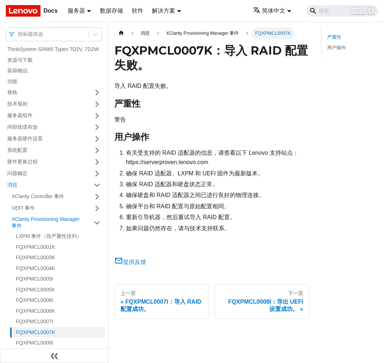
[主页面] (121, 33)
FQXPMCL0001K (35, 247)
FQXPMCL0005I (34, 279)
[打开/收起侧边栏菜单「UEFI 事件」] (97, 208)
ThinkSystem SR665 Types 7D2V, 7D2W (53, 49)
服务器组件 (20, 115)
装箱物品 (17, 70)
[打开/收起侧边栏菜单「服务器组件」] (97, 115)
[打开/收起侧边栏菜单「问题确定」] (97, 173)
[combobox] (18, 34)
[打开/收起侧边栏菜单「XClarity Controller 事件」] (97, 196)
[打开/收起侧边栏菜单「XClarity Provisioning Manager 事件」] (97, 222)
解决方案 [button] (163, 11)
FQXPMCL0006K (35, 311)
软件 (137, 11)
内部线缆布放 (22, 127)
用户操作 (336, 47)
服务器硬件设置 (25, 138)
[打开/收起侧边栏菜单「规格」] (97, 92)
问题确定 (17, 173)
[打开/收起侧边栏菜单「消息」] (97, 185)
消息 (12, 185)
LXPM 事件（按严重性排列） (49, 236)
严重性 (334, 37)
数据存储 (111, 11)
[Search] (342, 11)
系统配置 (17, 150)
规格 (12, 92)
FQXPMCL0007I (34, 321)
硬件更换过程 (22, 162)
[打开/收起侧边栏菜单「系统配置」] (97, 150)
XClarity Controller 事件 (38, 196)
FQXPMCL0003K (35, 257)
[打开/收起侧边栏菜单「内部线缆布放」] (97, 127)
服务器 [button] (76, 11)
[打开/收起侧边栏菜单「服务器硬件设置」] (97, 139)
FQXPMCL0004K (35, 268)
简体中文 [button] (269, 11)
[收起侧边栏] (54, 356)
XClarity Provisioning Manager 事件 (46, 222)
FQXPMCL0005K (35, 289)
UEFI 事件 (23, 208)
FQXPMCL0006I (34, 300)
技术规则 (17, 104)
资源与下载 (20, 60)
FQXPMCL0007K (35, 332)
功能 (12, 81)
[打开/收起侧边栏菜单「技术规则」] (97, 104)
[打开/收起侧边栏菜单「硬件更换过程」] (97, 162)
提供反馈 (130, 262)
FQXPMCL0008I (34, 343)
